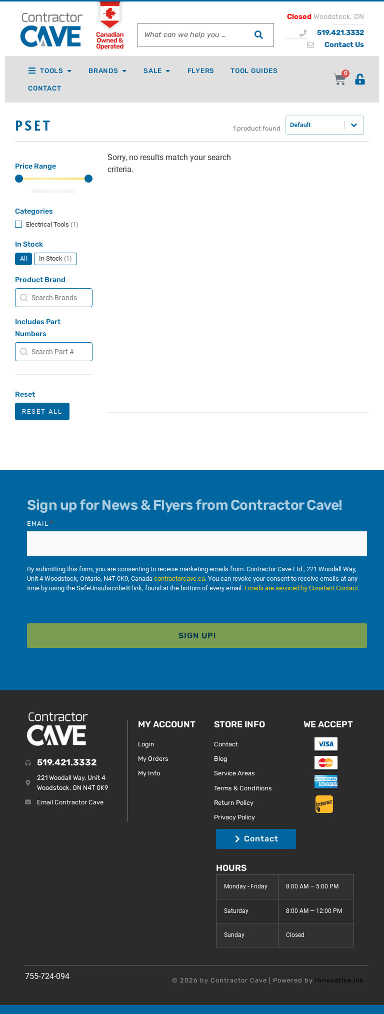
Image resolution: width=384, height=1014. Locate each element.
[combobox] (191, 35)
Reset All (42, 413)
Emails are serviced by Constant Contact (301, 589)
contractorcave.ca (179, 579)
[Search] (259, 35)
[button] (53, 226)
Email (40, 525)
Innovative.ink (339, 979)
